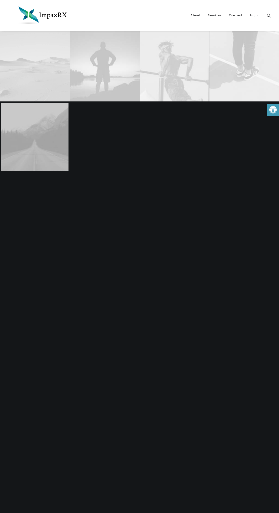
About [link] (195, 15)
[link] (273, 110)
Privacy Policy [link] (156, 418)
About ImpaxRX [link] (157, 424)
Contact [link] (235, 15)
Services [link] (214, 15)
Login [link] (254, 15)
